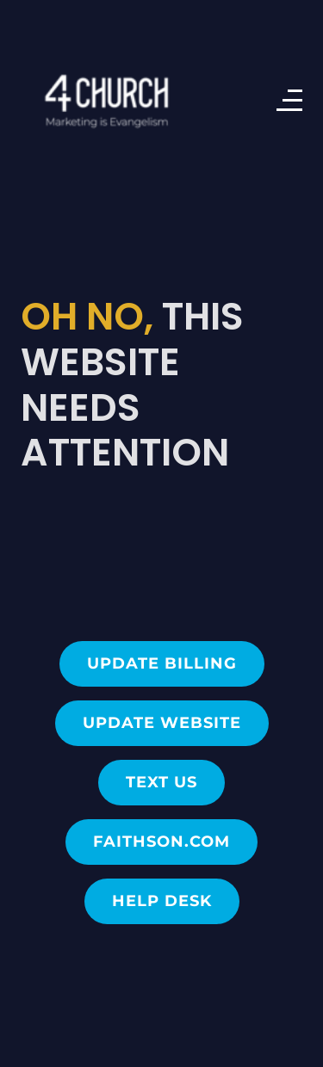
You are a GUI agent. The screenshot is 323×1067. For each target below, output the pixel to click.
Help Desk (162, 900)
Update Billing (162, 663)
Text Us (161, 782)
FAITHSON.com (161, 841)
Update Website (162, 722)
